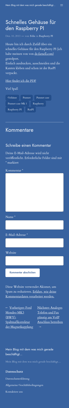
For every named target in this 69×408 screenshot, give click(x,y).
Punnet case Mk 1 (17, 103)
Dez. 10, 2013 (12, 36)
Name (10, 217)
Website (10, 253)
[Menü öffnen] (62, 5)
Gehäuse (12, 97)
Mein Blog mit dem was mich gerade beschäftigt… (30, 5)
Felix (32, 36)
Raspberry (38, 103)
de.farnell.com (44, 54)
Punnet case (43, 97)
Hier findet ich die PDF (20, 81)
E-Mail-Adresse (16, 235)
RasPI (31, 109)
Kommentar (14, 170)
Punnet (27, 97)
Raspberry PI (46, 36)
